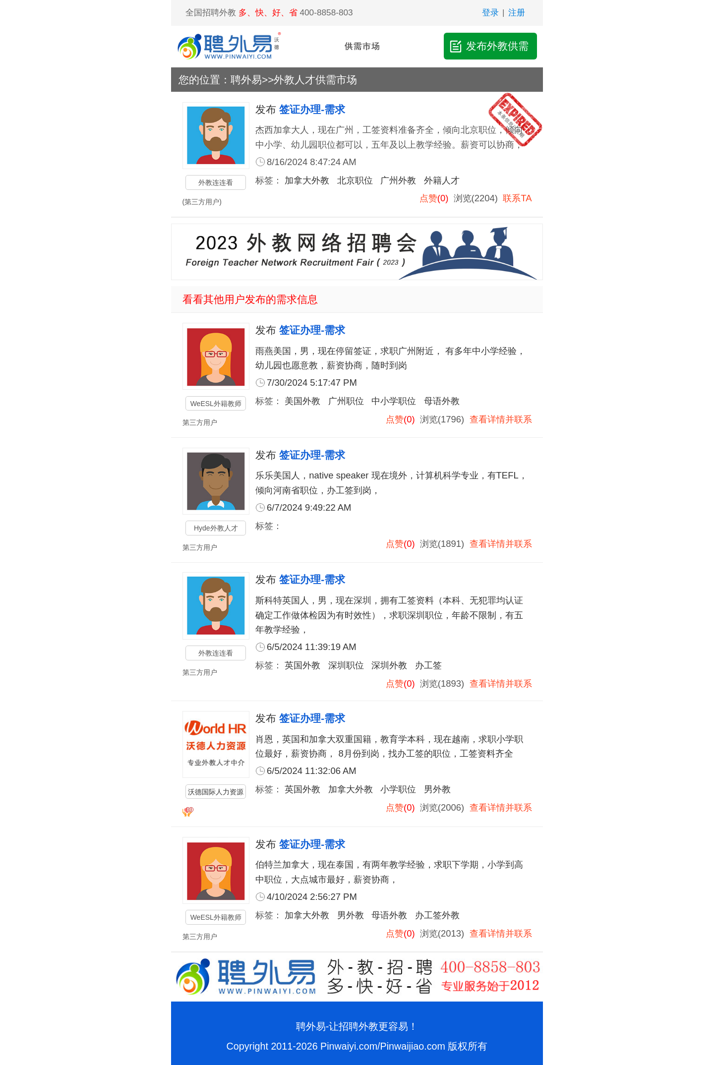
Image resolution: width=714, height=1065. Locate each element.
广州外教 (398, 180)
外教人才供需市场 (315, 79)
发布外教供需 (488, 46)
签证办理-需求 (312, 109)
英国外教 (302, 665)
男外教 (437, 789)
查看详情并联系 (501, 419)
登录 (490, 12)
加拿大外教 (307, 180)
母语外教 (442, 401)
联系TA (517, 198)
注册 (516, 12)
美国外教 (302, 401)
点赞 (428, 198)
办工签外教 (437, 915)
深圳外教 (389, 665)
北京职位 (355, 180)
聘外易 (246, 79)
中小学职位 (393, 401)
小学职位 (398, 789)
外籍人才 (442, 180)
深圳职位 (346, 665)
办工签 (428, 665)
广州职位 (346, 401)
